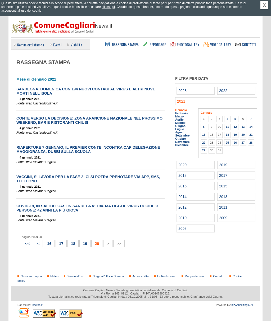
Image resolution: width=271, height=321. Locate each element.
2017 (223, 175)
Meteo (54, 276)
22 (203, 142)
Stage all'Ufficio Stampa (108, 276)
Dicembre (182, 145)
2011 (223, 207)
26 (235, 142)
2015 (223, 186)
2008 (182, 228)
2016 (182, 186)
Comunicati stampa (30, 44)
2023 (182, 91)
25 (227, 142)
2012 (182, 207)
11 (227, 126)
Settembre (182, 135)
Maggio (180, 122)
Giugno (180, 125)
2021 (181, 101)
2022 (223, 91)
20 (243, 134)
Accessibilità (140, 276)
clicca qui (108, 7)
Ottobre (180, 138)
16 (49, 243)
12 (235, 126)
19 (85, 243)
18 (73, 243)
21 (250, 134)
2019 (223, 165)
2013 (223, 197)
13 (243, 126)
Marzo (179, 116)
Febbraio (181, 113)
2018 (182, 175)
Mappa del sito (194, 276)
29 (203, 150)
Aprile (179, 119)
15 (203, 134)
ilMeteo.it (37, 305)
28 (250, 142)
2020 (182, 165)
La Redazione (166, 276)
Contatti (218, 276)
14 (250, 126)
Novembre (182, 141)
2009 (223, 218)
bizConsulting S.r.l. (243, 305)
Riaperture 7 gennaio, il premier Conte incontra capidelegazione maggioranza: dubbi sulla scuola (88, 149)
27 (243, 142)
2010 (182, 218)
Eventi (57, 44)
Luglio (179, 129)
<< (26, 243)
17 (61, 243)
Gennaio (181, 110)
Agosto (180, 132)
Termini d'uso (75, 276)
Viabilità (76, 44)
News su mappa (31, 276)
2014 (182, 197)
